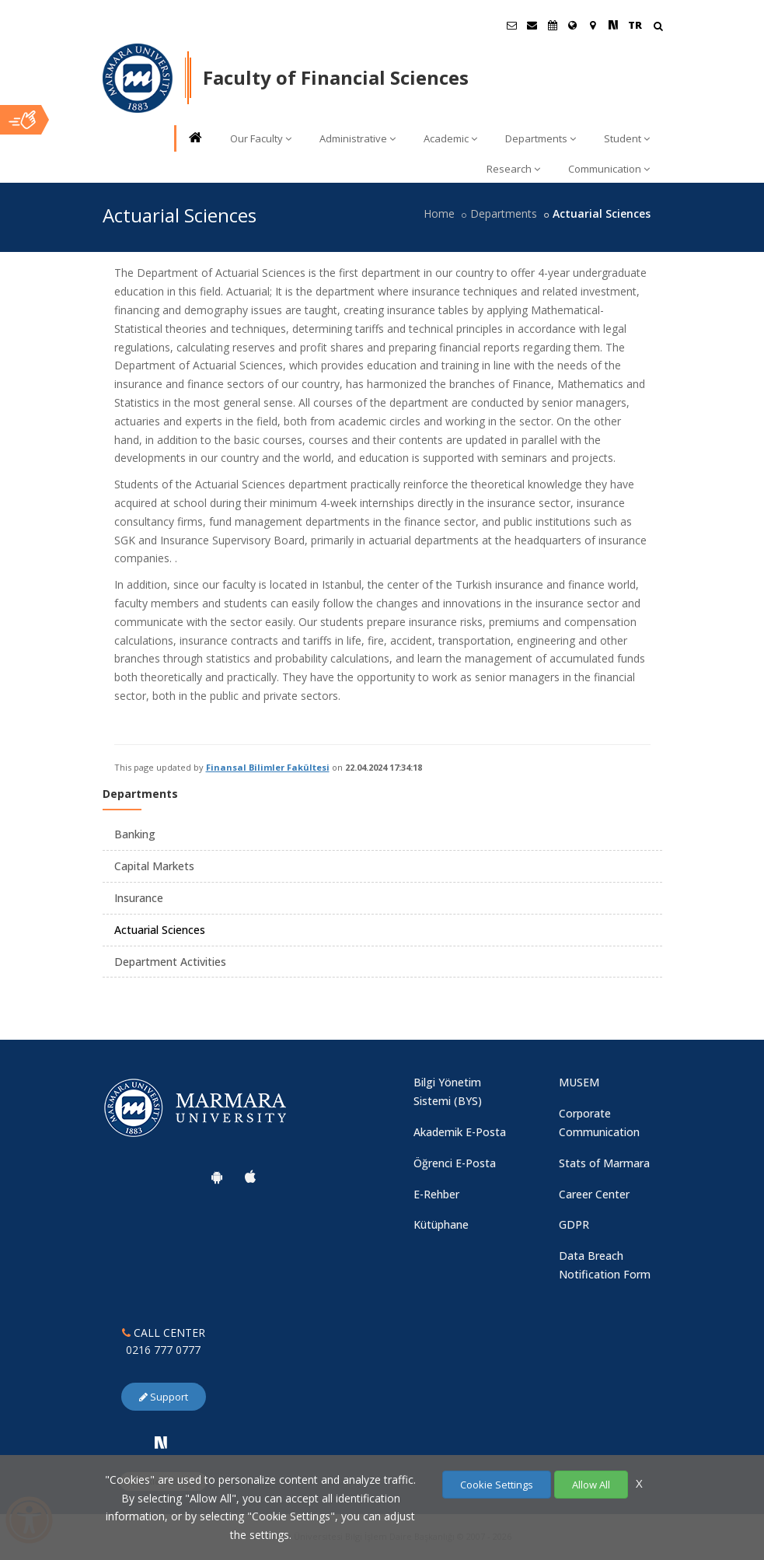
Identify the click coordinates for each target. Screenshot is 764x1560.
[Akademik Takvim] (552, 25)
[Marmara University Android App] (216, 1176)
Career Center (594, 1194)
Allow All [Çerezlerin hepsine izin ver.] (591, 1485)
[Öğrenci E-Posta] (512, 25)
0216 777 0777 (163, 1349)
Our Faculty (260, 138)
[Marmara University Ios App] (250, 1176)
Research (513, 169)
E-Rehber (436, 1194)
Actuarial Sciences (159, 929)
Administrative (357, 138)
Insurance (138, 897)
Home (439, 213)
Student (627, 138)
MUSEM (579, 1082)
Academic (450, 138)
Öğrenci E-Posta (454, 1163)
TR (635, 25)
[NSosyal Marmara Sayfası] (613, 25)
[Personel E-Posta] (532, 25)
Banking (134, 834)
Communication (609, 169)
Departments (540, 138)
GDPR (574, 1224)
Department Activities (170, 961)
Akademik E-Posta (459, 1132)
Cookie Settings (496, 1485)
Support (163, 1397)
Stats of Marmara (604, 1163)
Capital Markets (154, 866)
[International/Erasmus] (573, 25)
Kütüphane (441, 1224)
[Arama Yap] (658, 28)
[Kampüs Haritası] (593, 25)
